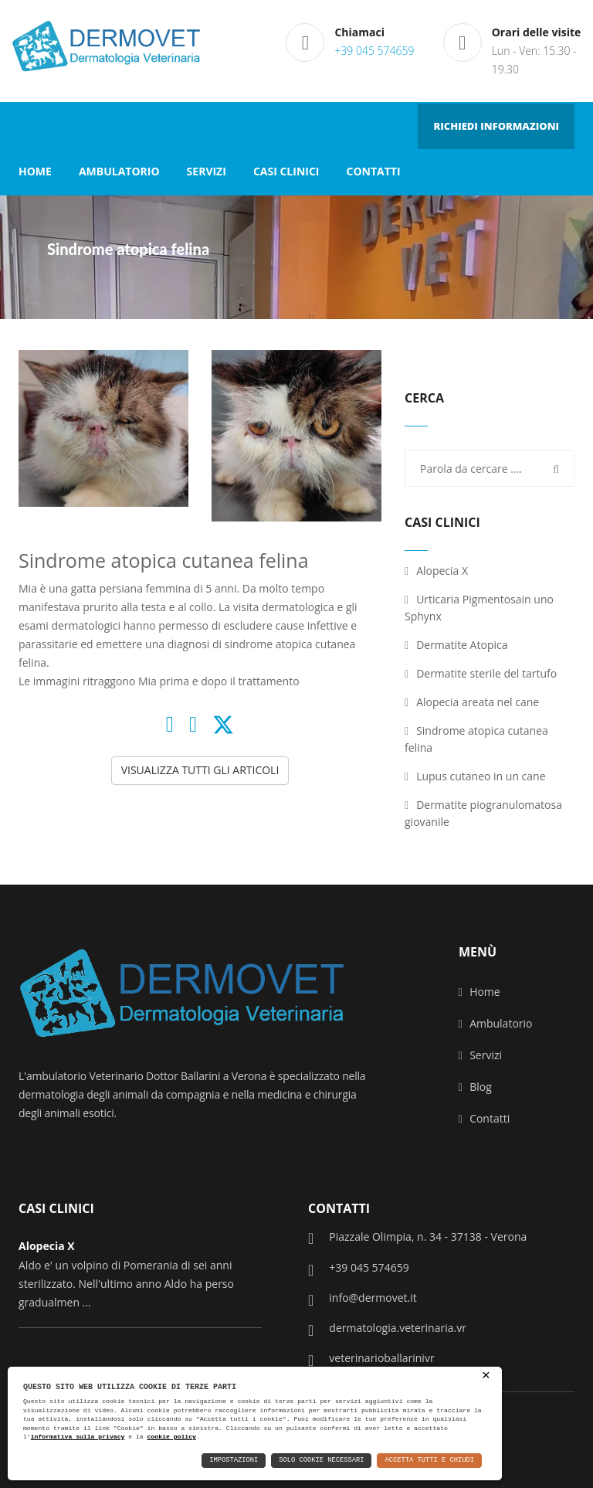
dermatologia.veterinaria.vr (387, 1328)
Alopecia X (436, 570)
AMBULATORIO (119, 171)
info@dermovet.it (362, 1298)
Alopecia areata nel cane (472, 702)
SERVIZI (206, 171)
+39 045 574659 (374, 50)
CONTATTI (373, 171)
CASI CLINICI (286, 171)
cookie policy (171, 1436)
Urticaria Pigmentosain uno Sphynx (479, 607)
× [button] (486, 1376)
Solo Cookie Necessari (321, 1460)
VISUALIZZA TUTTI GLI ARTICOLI (200, 770)
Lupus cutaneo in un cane (475, 776)
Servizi (480, 1055)
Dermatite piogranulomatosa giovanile (483, 813)
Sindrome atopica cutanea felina (476, 739)
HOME (35, 171)
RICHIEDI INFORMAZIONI (496, 126)
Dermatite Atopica (456, 644)
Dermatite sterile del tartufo (481, 673)
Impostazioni (233, 1460)
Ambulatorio (496, 1023)
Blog (475, 1086)
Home (479, 991)
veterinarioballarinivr (371, 1358)
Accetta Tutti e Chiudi (430, 1460)
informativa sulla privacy (78, 1436)
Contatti (484, 1118)
